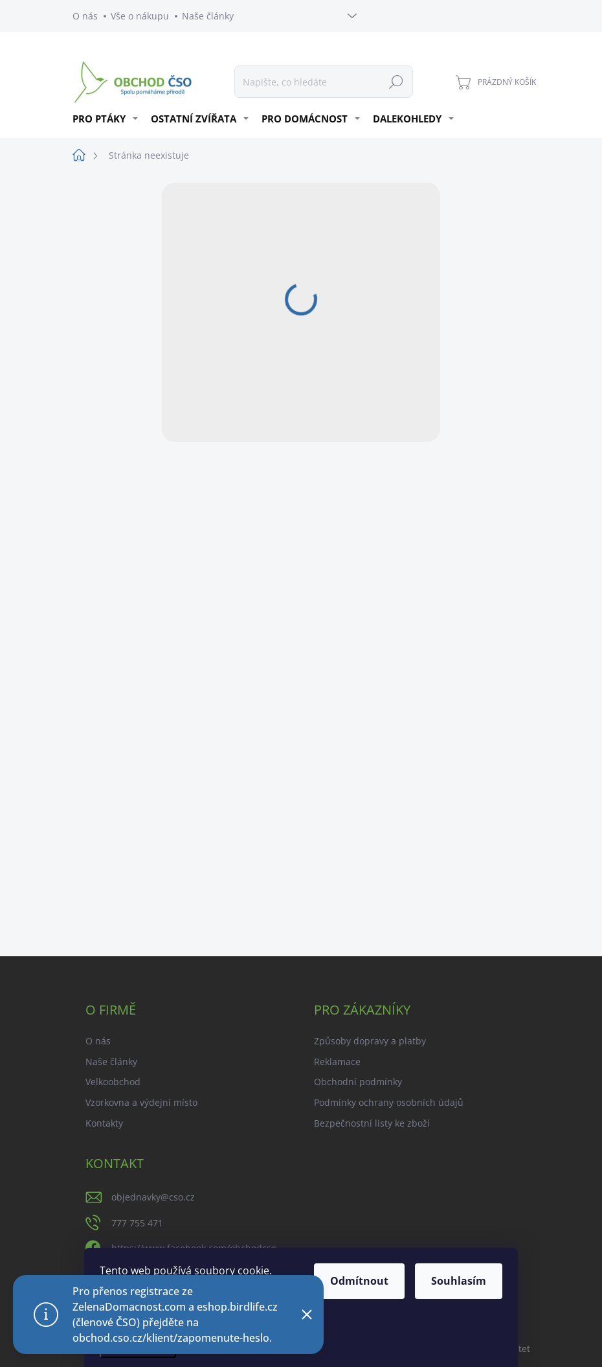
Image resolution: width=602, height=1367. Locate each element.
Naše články (208, 16)
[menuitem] (106, 118)
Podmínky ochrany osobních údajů (388, 1102)
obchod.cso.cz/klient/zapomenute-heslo (170, 1338)
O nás (85, 16)
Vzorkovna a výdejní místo (141, 1102)
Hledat (396, 81)
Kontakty (104, 1123)
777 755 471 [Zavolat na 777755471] (137, 1223)
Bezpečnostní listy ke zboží (372, 1123)
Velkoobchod (112, 1081)
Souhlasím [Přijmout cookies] (458, 1281)
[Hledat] (323, 81)
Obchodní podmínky (358, 1081)
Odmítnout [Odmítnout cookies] (359, 1281)
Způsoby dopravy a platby (370, 1041)
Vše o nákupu (140, 16)
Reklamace (337, 1061)
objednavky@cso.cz (153, 1197)
